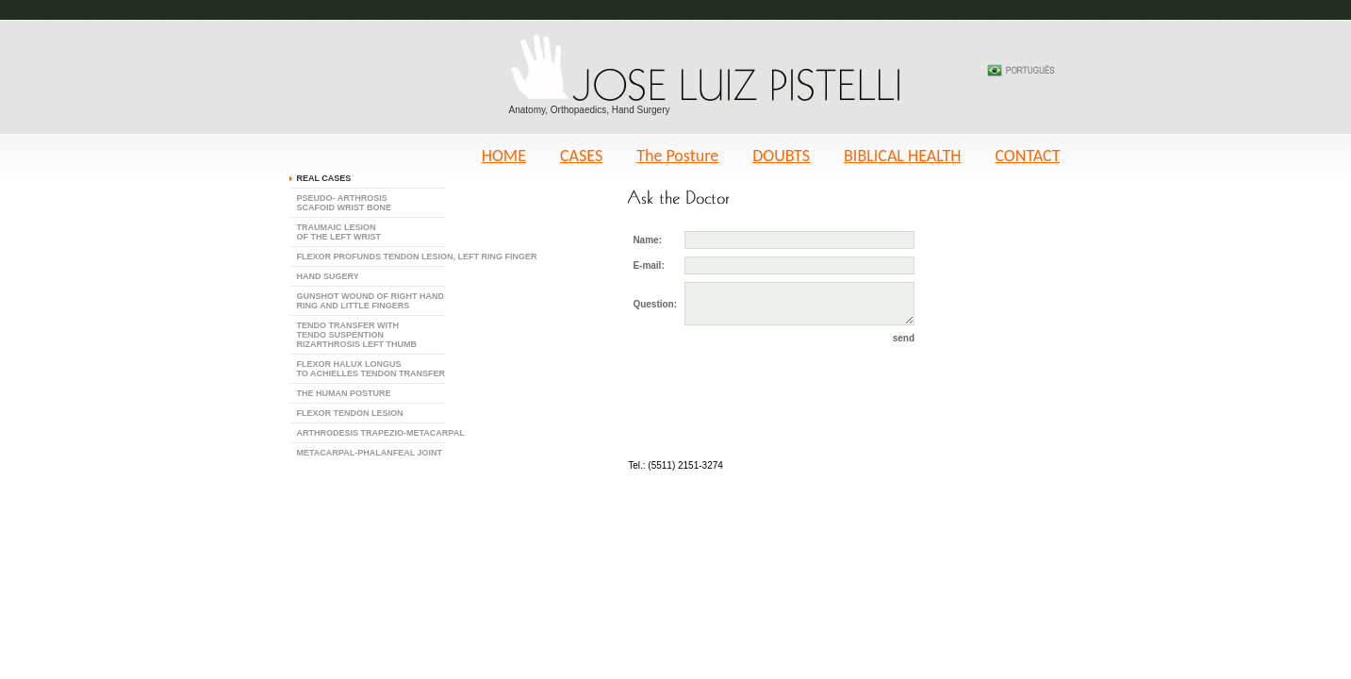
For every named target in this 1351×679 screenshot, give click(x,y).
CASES (581, 155)
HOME (504, 155)
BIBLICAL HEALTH (902, 155)
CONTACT (1027, 155)
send (903, 338)
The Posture (677, 155)
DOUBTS (781, 155)
